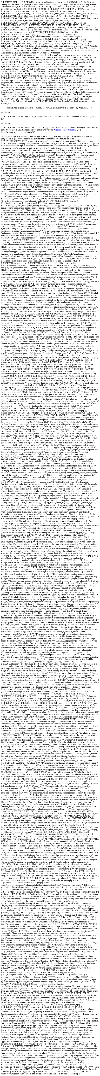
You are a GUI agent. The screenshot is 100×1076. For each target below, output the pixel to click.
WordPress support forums (64, 130)
